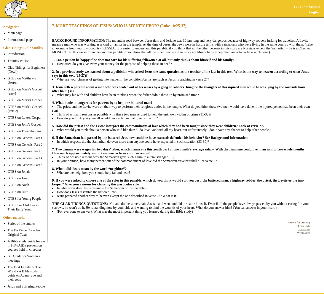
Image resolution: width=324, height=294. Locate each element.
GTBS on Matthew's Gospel (27, 78)
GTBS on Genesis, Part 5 (25, 161)
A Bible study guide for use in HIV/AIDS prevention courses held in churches (27, 241)
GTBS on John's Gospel (24, 120)
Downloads (303, 226)
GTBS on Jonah (19, 167)
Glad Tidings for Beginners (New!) (26, 69)
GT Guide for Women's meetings (24, 254)
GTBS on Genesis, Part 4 (25, 154)
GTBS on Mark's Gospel (25, 96)
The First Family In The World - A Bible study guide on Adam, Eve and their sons (27, 269)
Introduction (16, 54)
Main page (15, 33)
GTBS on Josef (18, 174)
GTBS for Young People (24, 194)
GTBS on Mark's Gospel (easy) (25, 87)
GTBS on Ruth (18, 187)
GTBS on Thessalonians (24, 127)
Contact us (304, 229)
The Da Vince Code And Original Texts (24, 228)
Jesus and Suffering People (26, 282)
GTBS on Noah (18, 181)
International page (20, 39)
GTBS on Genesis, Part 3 (25, 147)
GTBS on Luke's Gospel (24, 113)
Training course (18, 61)
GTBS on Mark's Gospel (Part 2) (25, 105)
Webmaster (303, 232)
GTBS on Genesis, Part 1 (25, 134)
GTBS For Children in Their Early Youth (23, 203)
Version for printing (298, 222)
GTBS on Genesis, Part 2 (25, 140)
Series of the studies (21, 219)
